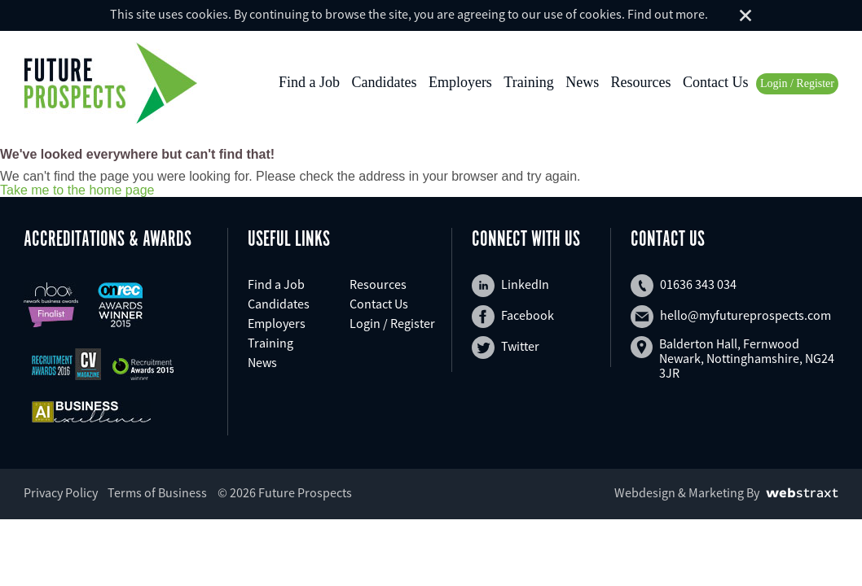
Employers (460, 82)
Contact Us (716, 82)
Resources (641, 82)
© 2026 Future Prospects (285, 492)
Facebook (513, 316)
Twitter (505, 347)
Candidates (383, 82)
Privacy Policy (61, 492)
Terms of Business (157, 492)
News (582, 82)
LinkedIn (510, 285)
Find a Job (309, 82)
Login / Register (797, 83)
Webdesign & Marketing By (686, 492)
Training (528, 82)
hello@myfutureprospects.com (731, 316)
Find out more (666, 14)
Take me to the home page (77, 190)
